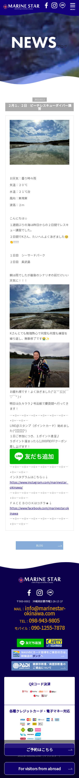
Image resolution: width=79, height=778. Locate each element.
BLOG (49, 545)
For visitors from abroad (45, 768)
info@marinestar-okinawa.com (44, 610)
